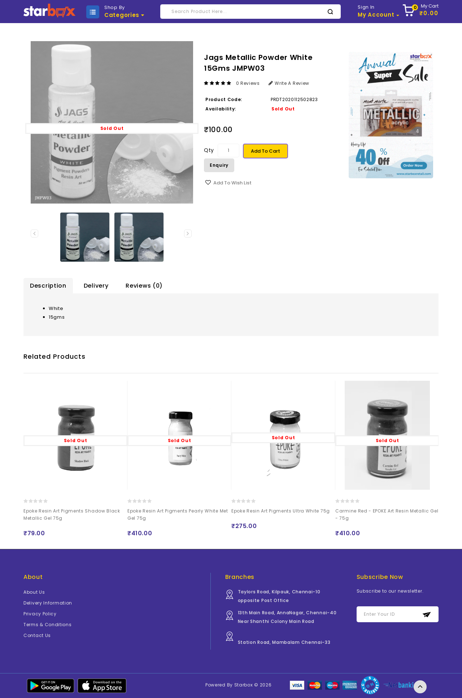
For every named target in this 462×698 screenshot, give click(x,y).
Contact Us (37, 635)
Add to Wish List (232, 182)
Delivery (96, 286)
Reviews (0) (144, 286)
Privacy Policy (40, 614)
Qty (209, 150)
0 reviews (248, 83)
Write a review (289, 83)
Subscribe (426, 614)
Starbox (243, 685)
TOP (420, 687)
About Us (34, 592)
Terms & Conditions (47, 624)
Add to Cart (265, 151)
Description (48, 286)
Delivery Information (47, 603)
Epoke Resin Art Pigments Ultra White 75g (280, 511)
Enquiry (219, 165)
